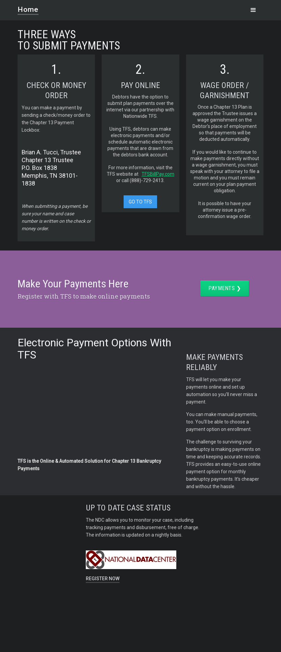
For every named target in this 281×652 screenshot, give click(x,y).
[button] (253, 10)
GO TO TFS (140, 201)
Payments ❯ (224, 288)
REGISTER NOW (103, 578)
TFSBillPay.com (158, 174)
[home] (32, 7)
